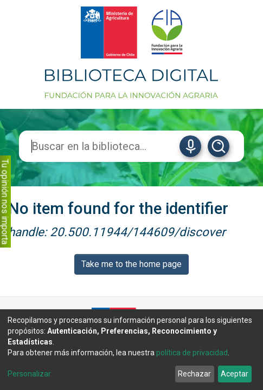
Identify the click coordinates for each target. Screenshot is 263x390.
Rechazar (194, 373)
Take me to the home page (131, 264)
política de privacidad (192, 352)
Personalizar (29, 373)
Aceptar (234, 373)
